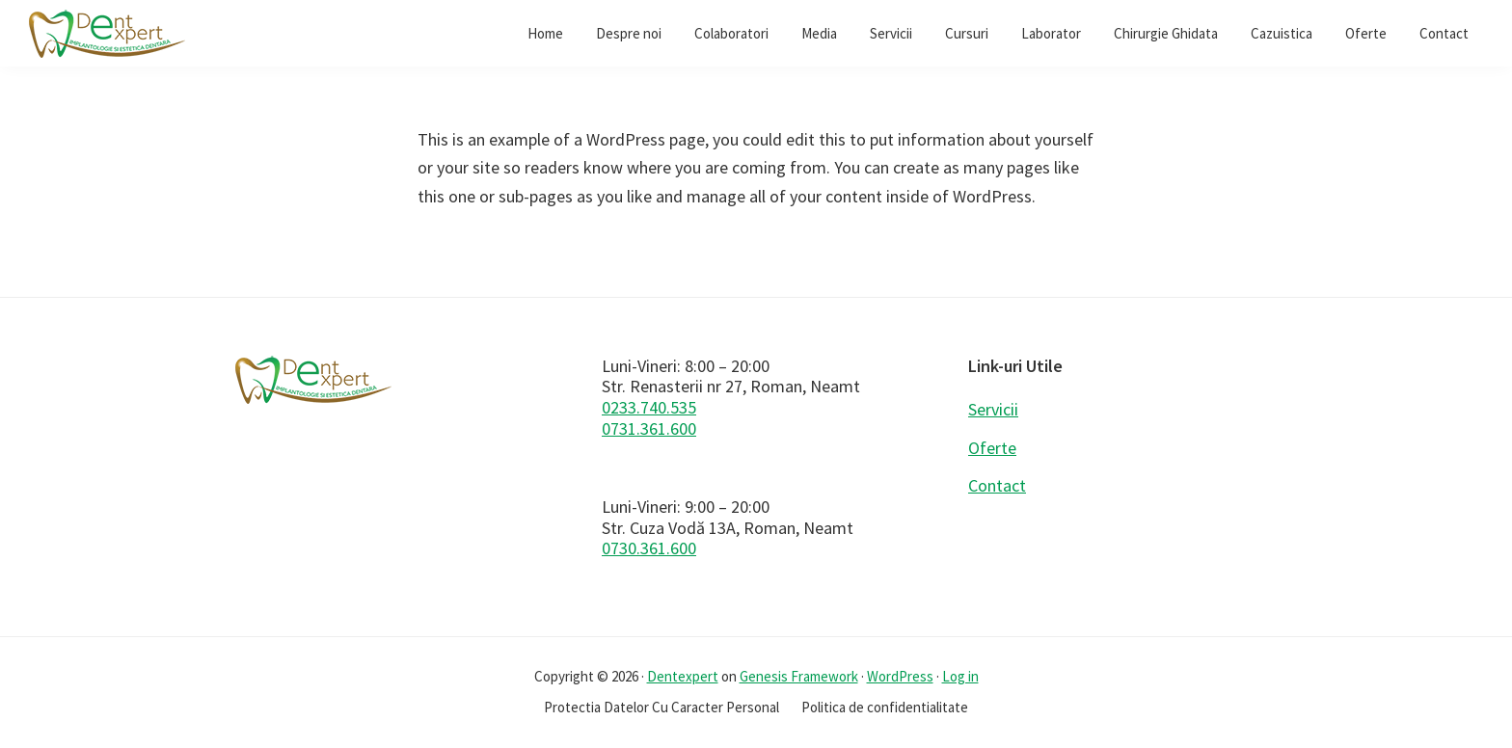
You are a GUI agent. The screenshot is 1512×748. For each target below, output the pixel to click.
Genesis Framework (799, 676)
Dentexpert (682, 676)
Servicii (993, 409)
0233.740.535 (649, 407)
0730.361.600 (649, 548)
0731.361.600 (649, 428)
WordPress (900, 676)
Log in (960, 676)
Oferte (992, 448)
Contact (997, 485)
